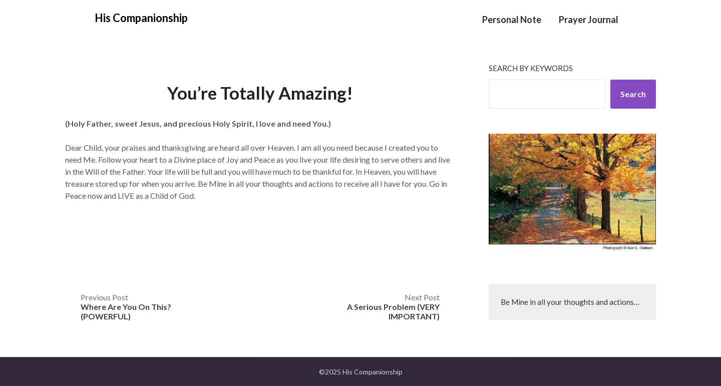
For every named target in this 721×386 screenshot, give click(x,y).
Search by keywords (531, 68)
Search (633, 94)
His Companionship (141, 18)
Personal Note (511, 19)
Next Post (393, 306)
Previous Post (126, 306)
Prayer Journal (588, 19)
